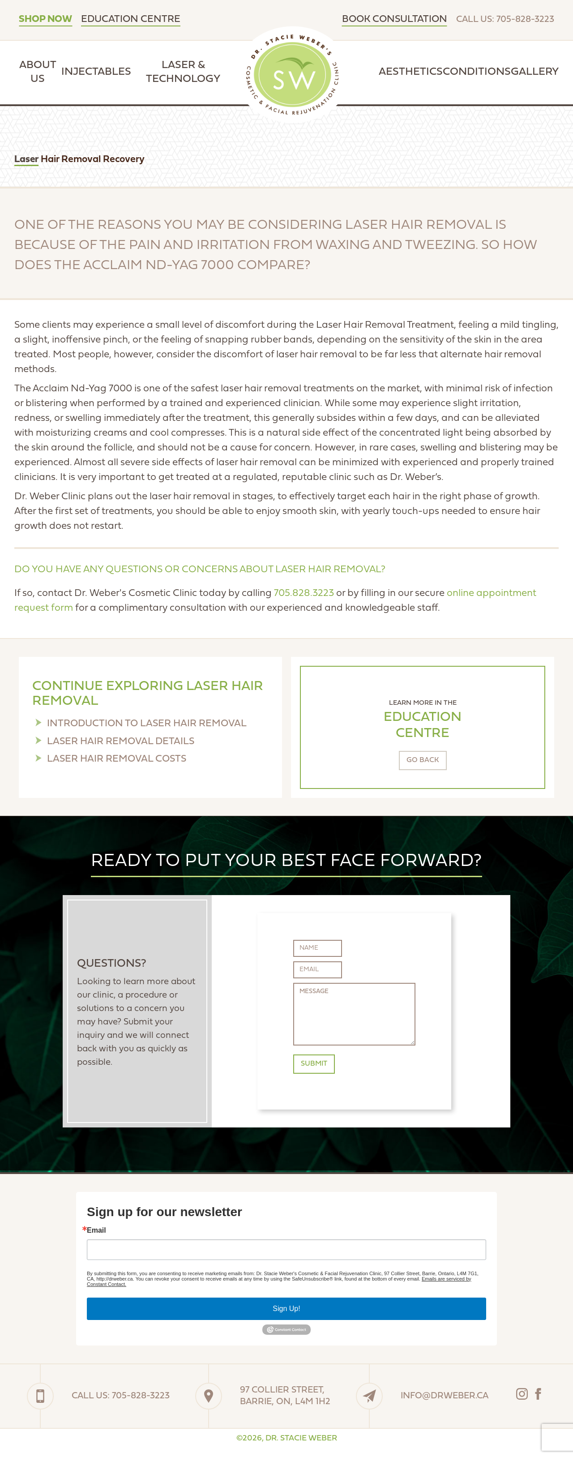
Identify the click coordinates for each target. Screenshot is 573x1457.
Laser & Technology (183, 72)
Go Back (422, 760)
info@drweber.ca (444, 1396)
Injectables (96, 72)
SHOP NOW (45, 19)
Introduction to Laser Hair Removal (147, 724)
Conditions (477, 72)
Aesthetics (411, 72)
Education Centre (130, 19)
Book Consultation (394, 19)
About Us (37, 72)
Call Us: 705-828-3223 (505, 19)
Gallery (535, 72)
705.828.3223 (304, 593)
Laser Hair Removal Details (120, 742)
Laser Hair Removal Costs (116, 759)
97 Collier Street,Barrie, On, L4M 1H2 (285, 1396)
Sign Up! (286, 1308)
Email (96, 1230)
